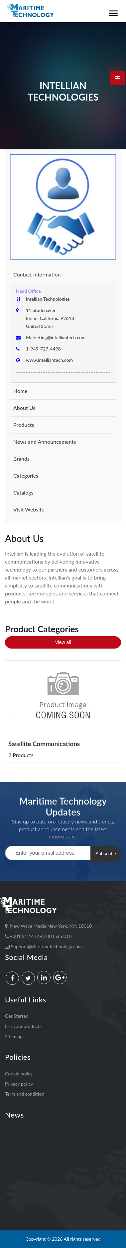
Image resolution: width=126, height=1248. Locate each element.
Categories (25, 475)
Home (20, 391)
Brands (21, 458)
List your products (23, 1026)
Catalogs (23, 492)
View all (63, 642)
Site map (14, 1036)
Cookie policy (19, 1073)
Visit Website (29, 509)
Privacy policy (19, 1084)
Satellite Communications (44, 743)
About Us (24, 408)
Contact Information (37, 274)
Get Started (17, 1016)
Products (23, 425)
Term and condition (24, 1094)
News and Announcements (44, 441)
